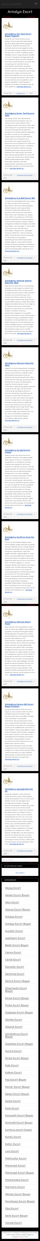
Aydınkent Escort (15, 938)
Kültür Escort (13, 1144)
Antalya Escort (12, 4)
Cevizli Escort (13, 959)
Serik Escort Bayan (16, 1215)
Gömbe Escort (13, 1019)
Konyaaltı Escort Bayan (19, 1115)
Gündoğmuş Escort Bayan (25, 175)
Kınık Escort (12, 1108)
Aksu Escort (12, 902)
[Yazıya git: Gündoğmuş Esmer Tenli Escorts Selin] (8, 104)
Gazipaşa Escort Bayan (19, 1012)
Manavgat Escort (15, 1165)
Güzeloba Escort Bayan (19, 1043)
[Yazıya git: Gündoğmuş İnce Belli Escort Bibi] (8, 189)
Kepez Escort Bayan (17, 1093)
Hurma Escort (13, 1051)
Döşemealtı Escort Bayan (16, 989)
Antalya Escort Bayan (18, 923)
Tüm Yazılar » (19, 872)
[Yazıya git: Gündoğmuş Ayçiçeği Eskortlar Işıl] (8, 780)
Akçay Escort (13, 887)
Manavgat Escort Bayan (19, 1172)
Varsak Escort (13, 1222)
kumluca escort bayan (18, 1129)
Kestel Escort (13, 1101)
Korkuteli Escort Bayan (19, 1122)
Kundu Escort (13, 1136)
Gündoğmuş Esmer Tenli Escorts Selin (19, 114)
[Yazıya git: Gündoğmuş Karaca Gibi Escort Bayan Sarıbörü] (8, 695)
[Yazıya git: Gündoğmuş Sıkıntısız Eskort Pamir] (8, 613)
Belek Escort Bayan (16, 945)
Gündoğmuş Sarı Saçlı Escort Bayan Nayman (18, 35)
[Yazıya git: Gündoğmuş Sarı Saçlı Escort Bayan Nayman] (8, 25)
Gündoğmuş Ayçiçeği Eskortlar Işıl (19, 790)
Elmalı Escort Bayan (17, 998)
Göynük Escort (14, 1026)
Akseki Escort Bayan (17, 895)
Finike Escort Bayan (17, 1005)
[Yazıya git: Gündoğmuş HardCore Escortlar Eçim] (8, 528)
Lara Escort (12, 1151)
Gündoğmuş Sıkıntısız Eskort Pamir (18, 623)
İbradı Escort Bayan (17, 1058)
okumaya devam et (24, 87)
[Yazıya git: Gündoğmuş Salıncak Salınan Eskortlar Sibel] (8, 271)
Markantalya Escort (17, 1179)
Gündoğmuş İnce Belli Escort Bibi (20, 198)
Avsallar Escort (14, 930)
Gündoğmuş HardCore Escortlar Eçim (19, 538)
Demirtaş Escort (14, 973)
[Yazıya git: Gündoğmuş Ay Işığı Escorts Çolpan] (8, 441)
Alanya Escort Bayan (17, 909)
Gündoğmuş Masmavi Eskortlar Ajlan (19, 364)
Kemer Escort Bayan (17, 1086)
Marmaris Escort (15, 1186)
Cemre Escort (13, 952)
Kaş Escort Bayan (15, 1079)
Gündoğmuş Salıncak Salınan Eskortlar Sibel (18, 282)
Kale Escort (12, 1065)
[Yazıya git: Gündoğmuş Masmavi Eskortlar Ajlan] (8, 354)
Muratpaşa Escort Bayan (20, 1201)
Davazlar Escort (14, 966)
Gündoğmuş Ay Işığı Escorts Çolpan (17, 451)
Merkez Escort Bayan (18, 1194)
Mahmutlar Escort (15, 1158)
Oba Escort (11, 1208)
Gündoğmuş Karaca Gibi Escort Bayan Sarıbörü (19, 705)
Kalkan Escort (13, 1072)
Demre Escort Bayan (17, 980)
